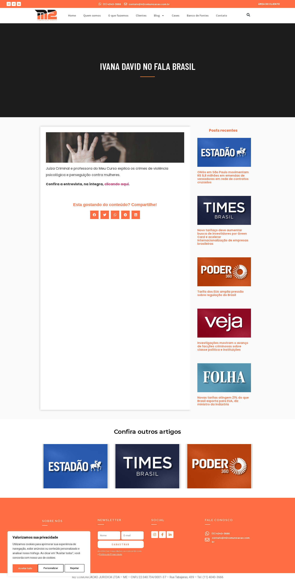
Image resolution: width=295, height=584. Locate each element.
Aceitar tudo (73, 568)
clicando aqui (116, 184)
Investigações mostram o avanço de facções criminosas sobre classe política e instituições (222, 346)
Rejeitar (49, 568)
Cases (175, 15)
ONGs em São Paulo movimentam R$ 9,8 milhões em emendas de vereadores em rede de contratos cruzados (223, 177)
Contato (221, 15)
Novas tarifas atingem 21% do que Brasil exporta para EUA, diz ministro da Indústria (223, 401)
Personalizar (25, 568)
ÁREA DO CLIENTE (269, 3)
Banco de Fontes (197, 15)
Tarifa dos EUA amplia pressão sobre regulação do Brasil (220, 293)
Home (72, 15)
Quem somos (92, 15)
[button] (248, 15)
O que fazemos (118, 15)
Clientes (141, 15)
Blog (159, 15)
